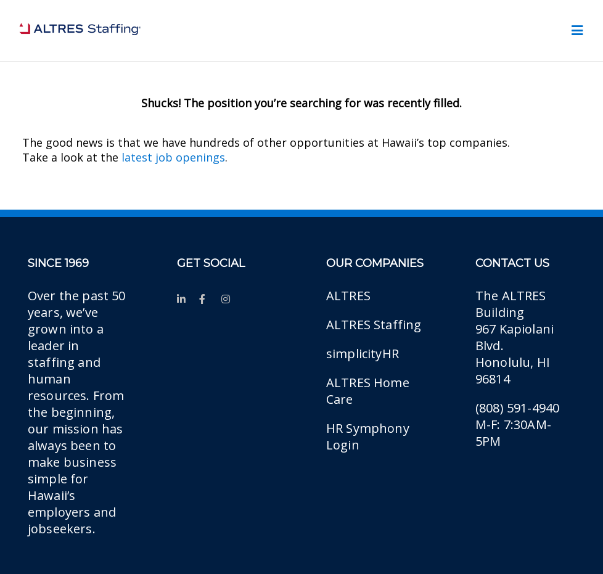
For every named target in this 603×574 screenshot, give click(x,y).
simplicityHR (362, 353)
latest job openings (173, 157)
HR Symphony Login (367, 436)
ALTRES (348, 295)
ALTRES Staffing (373, 324)
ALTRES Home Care (367, 391)
